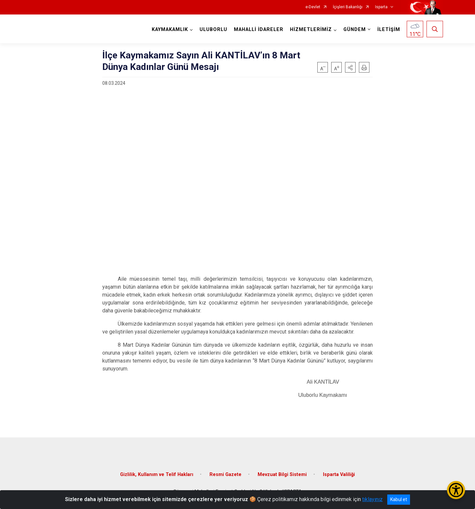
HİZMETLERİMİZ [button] (311, 29)
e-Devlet (312, 7)
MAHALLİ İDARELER (258, 29)
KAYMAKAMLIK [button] (170, 29)
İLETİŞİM (388, 29)
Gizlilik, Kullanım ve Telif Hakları (156, 474)
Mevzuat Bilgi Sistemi (282, 474)
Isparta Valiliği (339, 474)
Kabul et (398, 499)
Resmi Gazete (225, 474)
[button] (350, 67)
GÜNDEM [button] (354, 29)
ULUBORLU (213, 29)
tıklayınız (372, 499)
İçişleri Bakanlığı (348, 7)
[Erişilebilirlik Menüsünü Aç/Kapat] (456, 490)
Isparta (381, 7)
